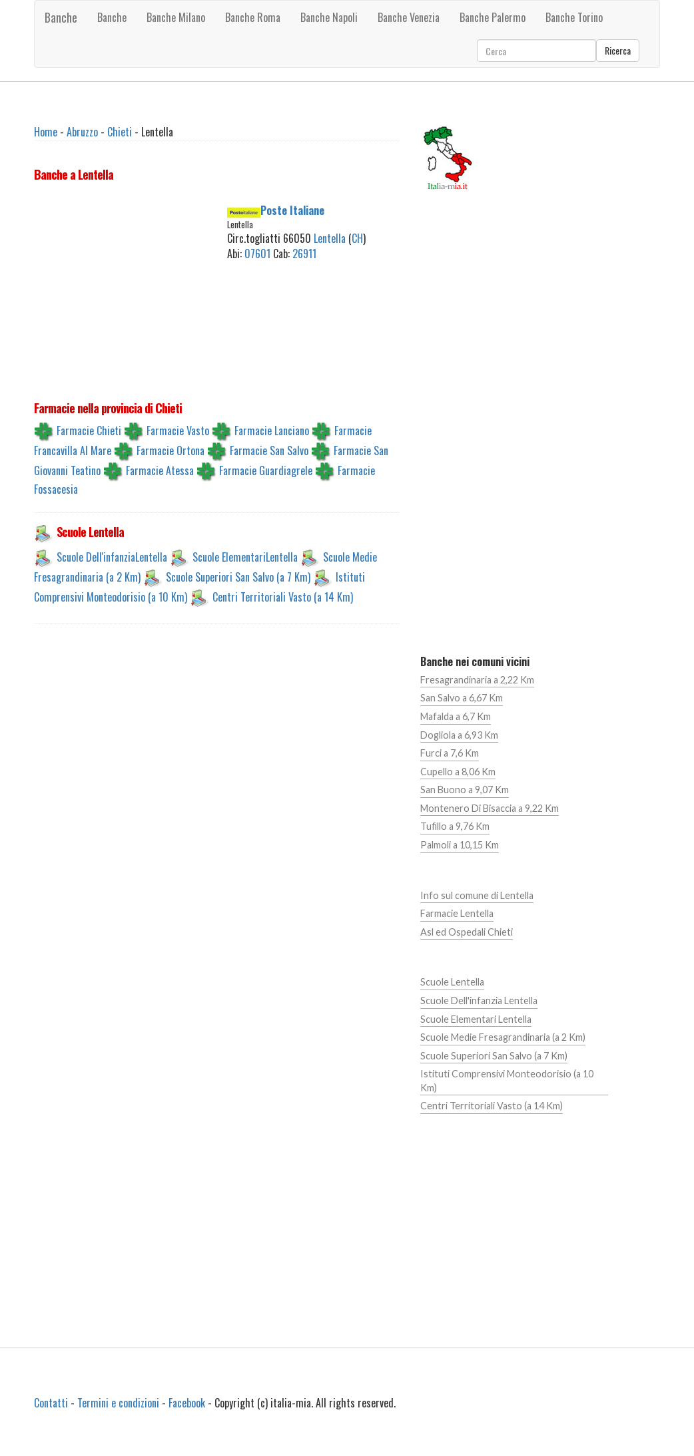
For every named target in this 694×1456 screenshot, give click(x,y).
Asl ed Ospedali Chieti (466, 932)
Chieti (119, 132)
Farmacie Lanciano (271, 431)
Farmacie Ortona (170, 450)
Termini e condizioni (118, 1403)
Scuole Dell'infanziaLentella (112, 557)
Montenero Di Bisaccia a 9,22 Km (489, 808)
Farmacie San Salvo (269, 450)
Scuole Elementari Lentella (475, 1019)
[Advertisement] (141, 286)
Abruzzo (82, 132)
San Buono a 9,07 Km (464, 789)
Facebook (187, 1403)
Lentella (330, 238)
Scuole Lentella (452, 982)
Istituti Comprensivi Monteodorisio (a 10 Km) (506, 1080)
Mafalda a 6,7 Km (455, 716)
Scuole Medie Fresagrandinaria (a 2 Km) (502, 1037)
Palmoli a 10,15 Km (459, 844)
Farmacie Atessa (160, 470)
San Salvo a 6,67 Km (461, 697)
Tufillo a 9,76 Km (455, 826)
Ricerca (618, 50)
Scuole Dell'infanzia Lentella (478, 1000)
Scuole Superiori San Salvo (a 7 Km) (238, 577)
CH (357, 238)
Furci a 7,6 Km (449, 753)
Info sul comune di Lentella (476, 895)
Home (45, 132)
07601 (257, 254)
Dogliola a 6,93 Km (459, 735)
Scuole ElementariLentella (245, 557)
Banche (61, 17)
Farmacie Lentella (457, 913)
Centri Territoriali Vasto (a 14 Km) (282, 597)
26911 (304, 254)
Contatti (51, 1403)
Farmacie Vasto (178, 431)
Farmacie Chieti (89, 431)
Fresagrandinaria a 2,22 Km (477, 679)
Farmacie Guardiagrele (265, 470)
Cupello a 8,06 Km (458, 771)
